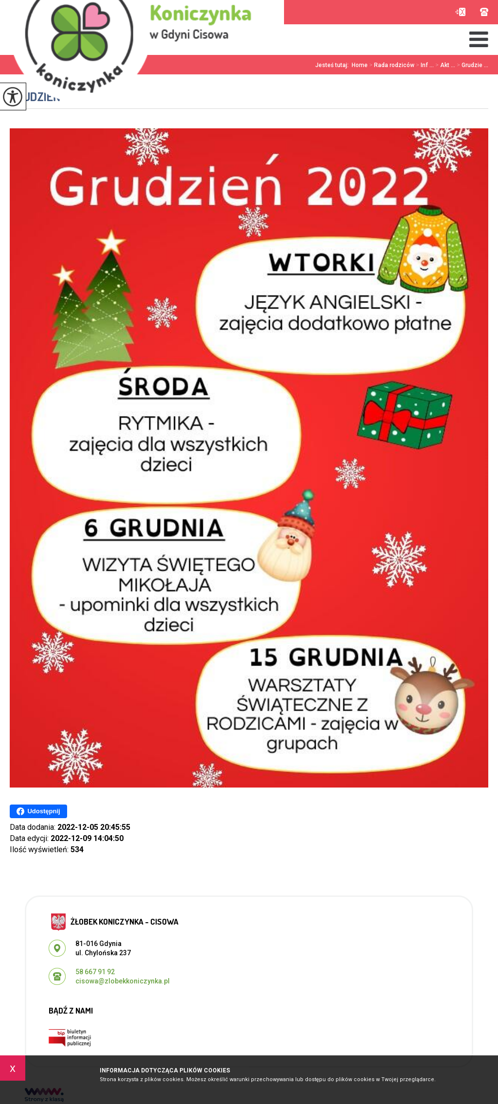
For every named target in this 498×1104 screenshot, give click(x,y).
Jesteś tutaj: (333, 65)
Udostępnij (38, 811)
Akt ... (444, 65)
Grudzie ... (471, 65)
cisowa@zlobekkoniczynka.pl (460, 12)
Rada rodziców (391, 65)
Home (360, 65)
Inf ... (424, 65)
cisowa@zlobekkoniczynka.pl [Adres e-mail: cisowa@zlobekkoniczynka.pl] (122, 981)
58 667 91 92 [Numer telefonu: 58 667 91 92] (95, 972)
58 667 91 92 (484, 12)
